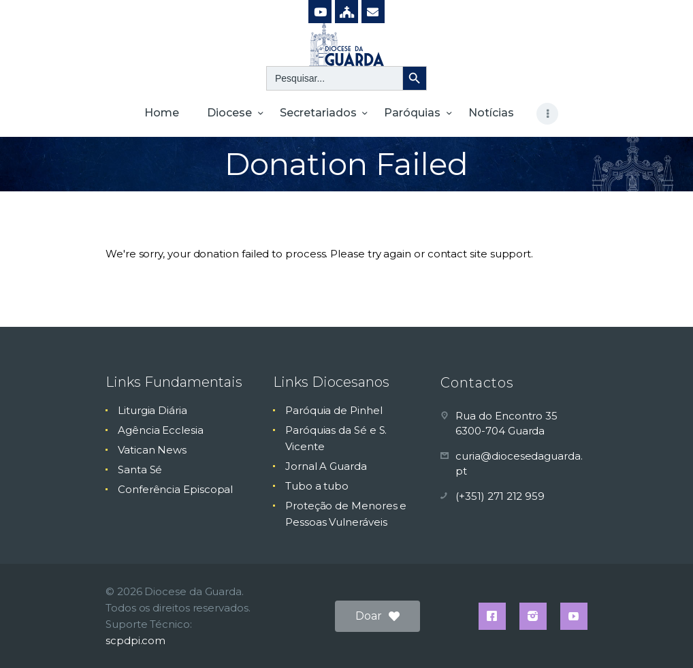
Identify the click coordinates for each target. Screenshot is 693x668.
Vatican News (152, 449)
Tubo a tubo (317, 485)
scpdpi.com (135, 640)
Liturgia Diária (152, 410)
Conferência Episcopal (175, 489)
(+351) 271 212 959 (500, 496)
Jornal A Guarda (326, 466)
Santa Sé (140, 469)
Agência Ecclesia (161, 430)
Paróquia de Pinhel (334, 410)
